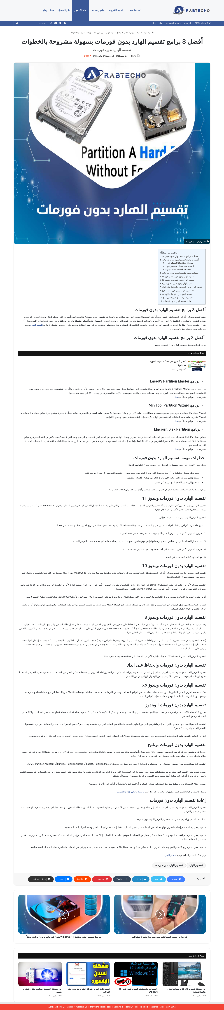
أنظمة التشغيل (134, 10)
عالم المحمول (64, 10)
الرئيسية (187, 23)
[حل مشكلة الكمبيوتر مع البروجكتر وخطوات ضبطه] (40, 974)
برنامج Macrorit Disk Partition (178, 270)
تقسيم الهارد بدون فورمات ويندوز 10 (178, 280)
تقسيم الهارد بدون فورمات (168, 865)
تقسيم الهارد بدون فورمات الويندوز (177, 294)
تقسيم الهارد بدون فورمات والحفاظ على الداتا (182, 287)
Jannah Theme (55, 1007)
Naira (133, 56)
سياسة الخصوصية (173, 23)
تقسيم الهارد (36, 325)
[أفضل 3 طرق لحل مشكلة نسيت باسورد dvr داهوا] (196, 365)
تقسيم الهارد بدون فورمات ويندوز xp (178, 290)
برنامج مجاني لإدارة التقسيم (130, 791)
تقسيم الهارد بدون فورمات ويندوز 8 (177, 284)
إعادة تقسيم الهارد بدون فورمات (177, 301)
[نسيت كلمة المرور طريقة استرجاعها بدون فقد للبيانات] (88, 974)
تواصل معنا (158, 23)
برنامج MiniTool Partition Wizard (180, 266)
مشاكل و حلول (48, 10)
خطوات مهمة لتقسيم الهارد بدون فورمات (180, 273)
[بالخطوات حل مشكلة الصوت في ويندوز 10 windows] (136, 974)
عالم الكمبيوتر (80, 10)
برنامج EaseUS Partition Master (179, 263)
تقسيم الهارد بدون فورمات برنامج (178, 298)
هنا (176, 397)
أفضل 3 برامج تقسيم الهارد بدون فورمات (180, 256)
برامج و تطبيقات (98, 10)
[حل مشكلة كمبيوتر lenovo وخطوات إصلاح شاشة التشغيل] (184, 974)
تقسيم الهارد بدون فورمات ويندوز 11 (178, 276)
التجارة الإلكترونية (116, 10)
